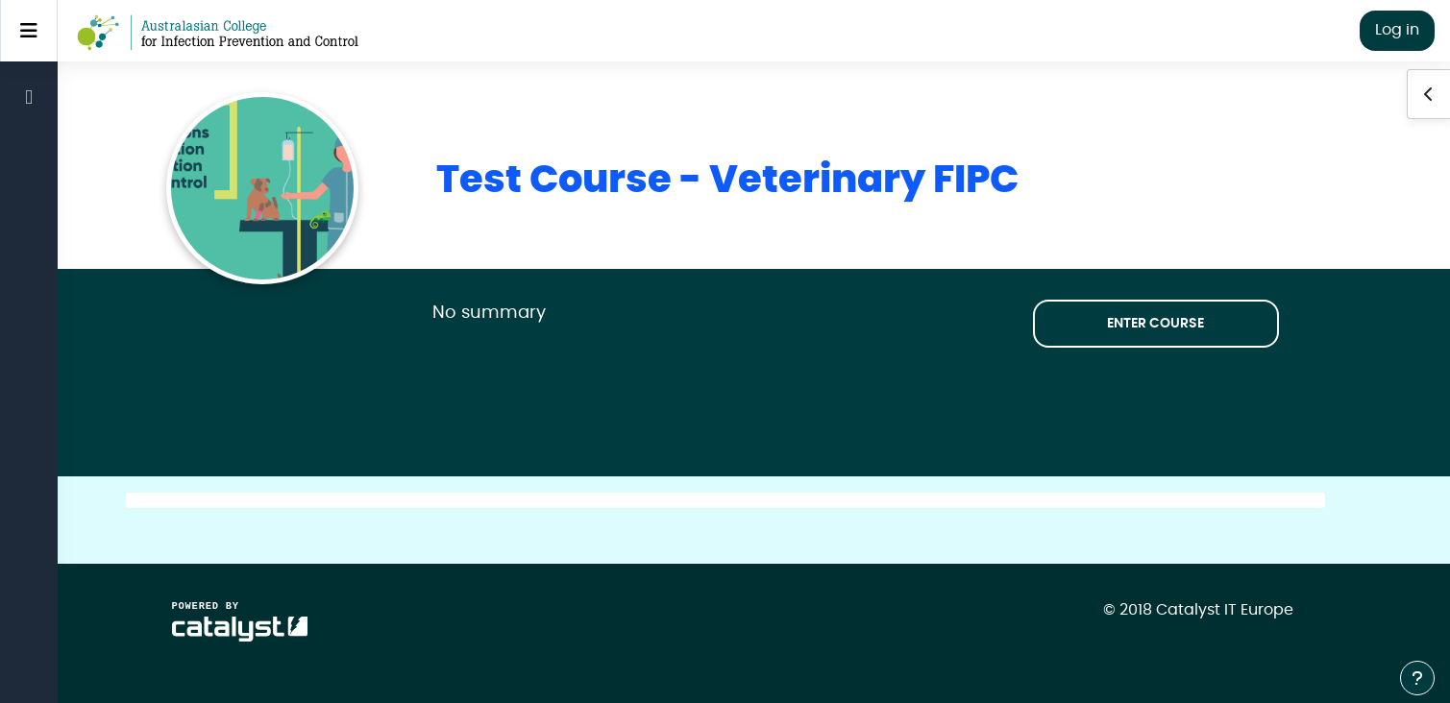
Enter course (1155, 323)
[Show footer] (1417, 678)
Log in (1397, 29)
